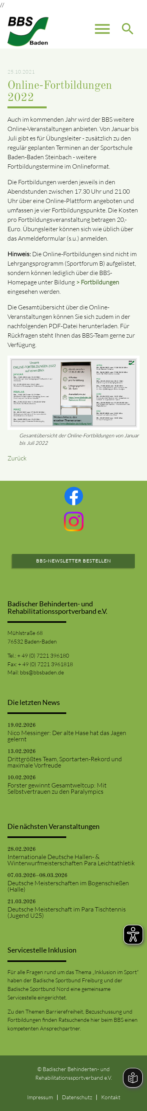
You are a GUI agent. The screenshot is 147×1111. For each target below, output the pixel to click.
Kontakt (110, 1097)
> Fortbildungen (97, 282)
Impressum (40, 1097)
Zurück (17, 458)
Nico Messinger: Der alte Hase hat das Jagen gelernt (66, 736)
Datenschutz (77, 1097)
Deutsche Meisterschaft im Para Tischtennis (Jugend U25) (66, 912)
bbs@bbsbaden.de (42, 672)
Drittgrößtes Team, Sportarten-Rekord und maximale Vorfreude (64, 762)
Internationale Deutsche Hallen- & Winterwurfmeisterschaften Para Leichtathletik (71, 860)
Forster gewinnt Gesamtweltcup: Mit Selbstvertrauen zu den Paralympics (57, 788)
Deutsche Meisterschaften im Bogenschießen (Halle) (68, 886)
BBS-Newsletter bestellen (73, 561)
